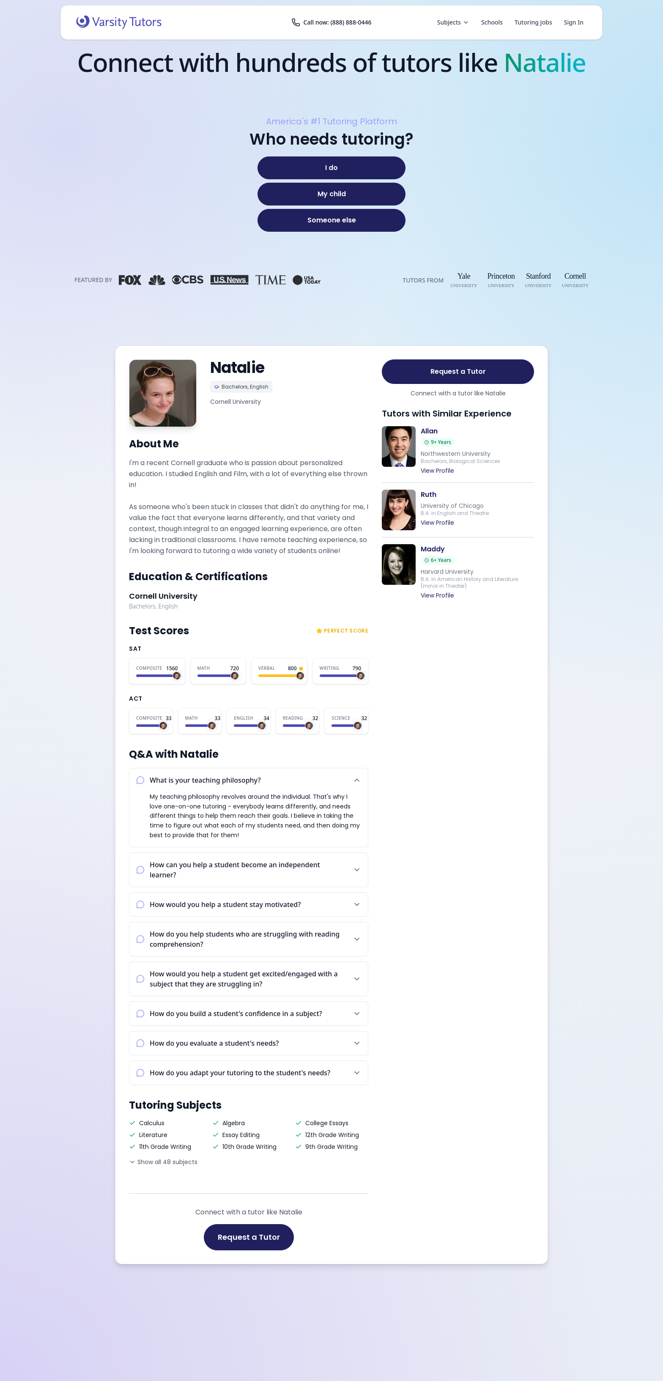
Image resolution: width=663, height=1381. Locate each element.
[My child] (331, 194)
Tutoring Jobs (533, 22)
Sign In (574, 22)
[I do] (331, 167)
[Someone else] (331, 220)
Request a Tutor (249, 1237)
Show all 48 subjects (163, 1162)
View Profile (437, 470)
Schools (492, 22)
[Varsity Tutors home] (118, 22)
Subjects (453, 22)
